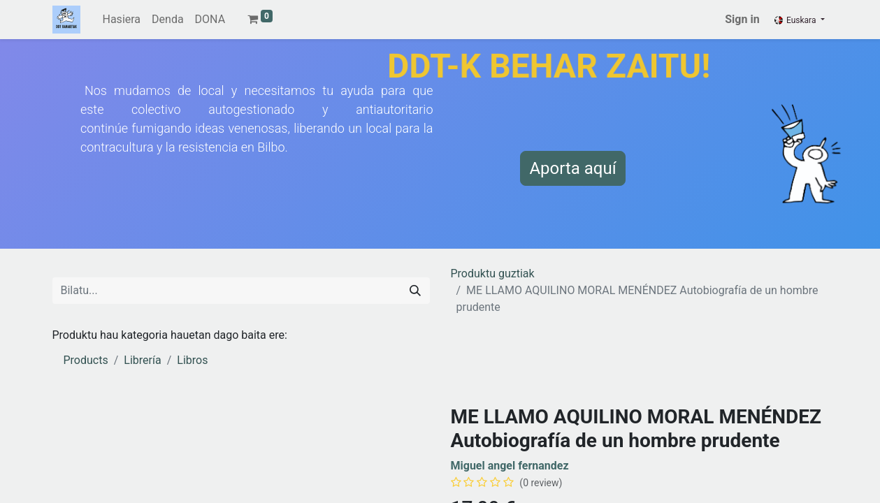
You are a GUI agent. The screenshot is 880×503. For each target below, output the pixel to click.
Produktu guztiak (493, 273)
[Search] (415, 290)
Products (86, 360)
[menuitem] (122, 20)
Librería (142, 360)
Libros (192, 360)
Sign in (742, 19)
